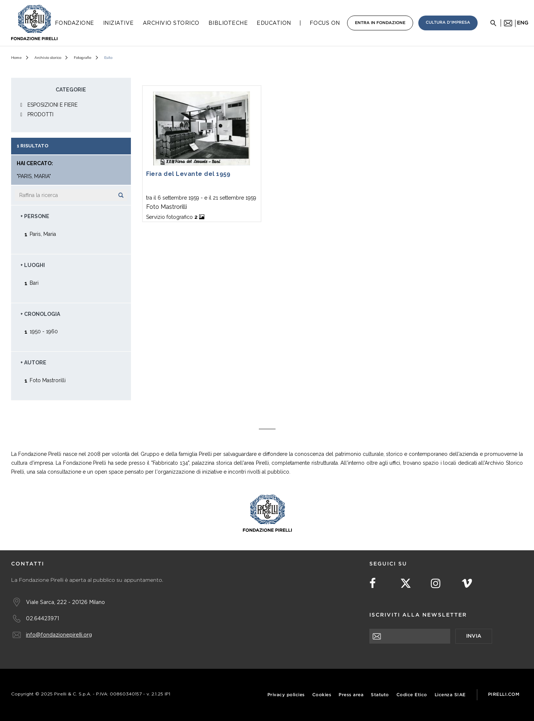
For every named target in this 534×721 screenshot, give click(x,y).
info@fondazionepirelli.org (59, 634)
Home (16, 58)
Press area (351, 695)
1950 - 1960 (44, 331)
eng (522, 23)
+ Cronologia (40, 314)
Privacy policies (286, 695)
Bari (34, 283)
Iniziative (118, 23)
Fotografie (83, 58)
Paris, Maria (43, 234)
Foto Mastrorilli (48, 380)
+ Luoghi (32, 265)
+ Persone (34, 216)
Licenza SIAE (450, 695)
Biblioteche (228, 23)
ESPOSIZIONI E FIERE (52, 105)
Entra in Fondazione (380, 23)
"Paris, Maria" (34, 176)
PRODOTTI (40, 114)
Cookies (322, 695)
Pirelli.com (504, 694)
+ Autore (33, 362)
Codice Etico (411, 695)
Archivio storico (47, 58)
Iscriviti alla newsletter (418, 615)
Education (274, 23)
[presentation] (425, 658)
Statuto (380, 695)
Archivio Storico (171, 23)
